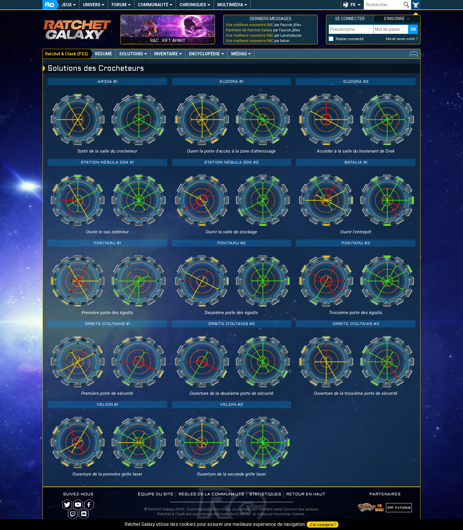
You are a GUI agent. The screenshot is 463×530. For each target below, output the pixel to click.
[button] (352, 4)
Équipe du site (155, 494)
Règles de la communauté (211, 494)
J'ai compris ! (322, 524)
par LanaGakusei (263, 35)
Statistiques (265, 494)
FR (353, 4)
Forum (119, 4)
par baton (257, 41)
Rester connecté (349, 39)
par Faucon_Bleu (263, 25)
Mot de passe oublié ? (402, 39)
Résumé (103, 53)
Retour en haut (305, 494)
